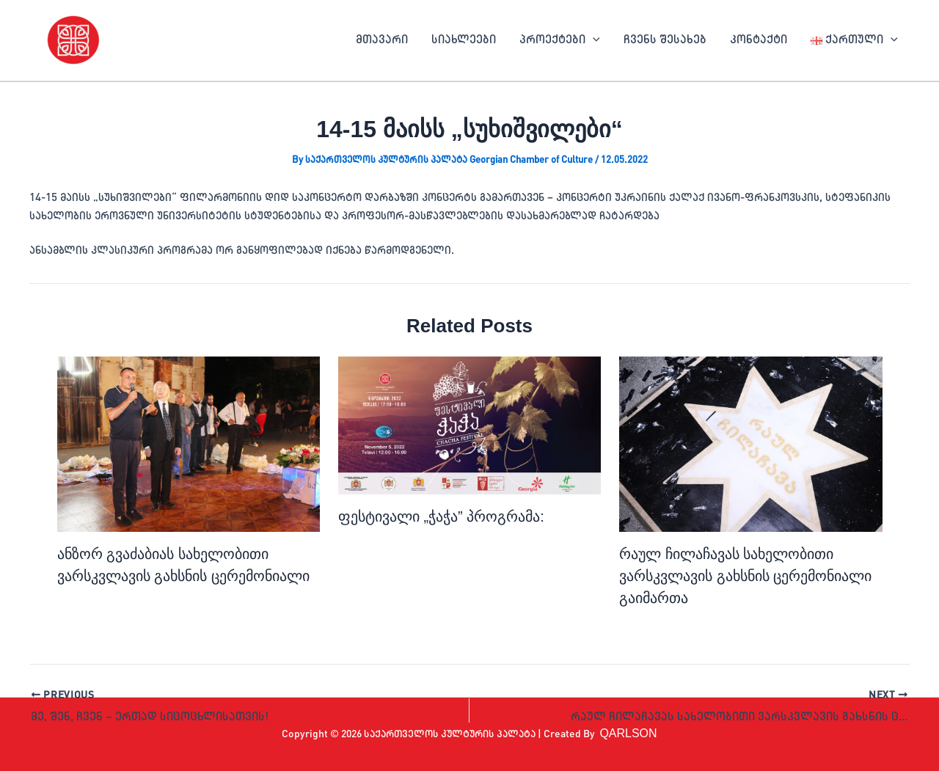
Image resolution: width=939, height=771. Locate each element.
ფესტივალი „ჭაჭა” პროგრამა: (441, 516)
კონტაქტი (758, 40)
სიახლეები (463, 40)
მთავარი (382, 40)
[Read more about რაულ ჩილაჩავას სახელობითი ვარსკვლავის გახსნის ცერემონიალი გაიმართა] (750, 444)
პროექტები (559, 40)
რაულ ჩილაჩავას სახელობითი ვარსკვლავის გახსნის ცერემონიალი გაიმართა (745, 576)
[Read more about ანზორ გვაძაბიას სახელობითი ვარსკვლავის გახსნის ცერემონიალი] (188, 444)
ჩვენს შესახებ (665, 40)
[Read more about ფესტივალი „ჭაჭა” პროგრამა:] (469, 425)
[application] (592, 40)
